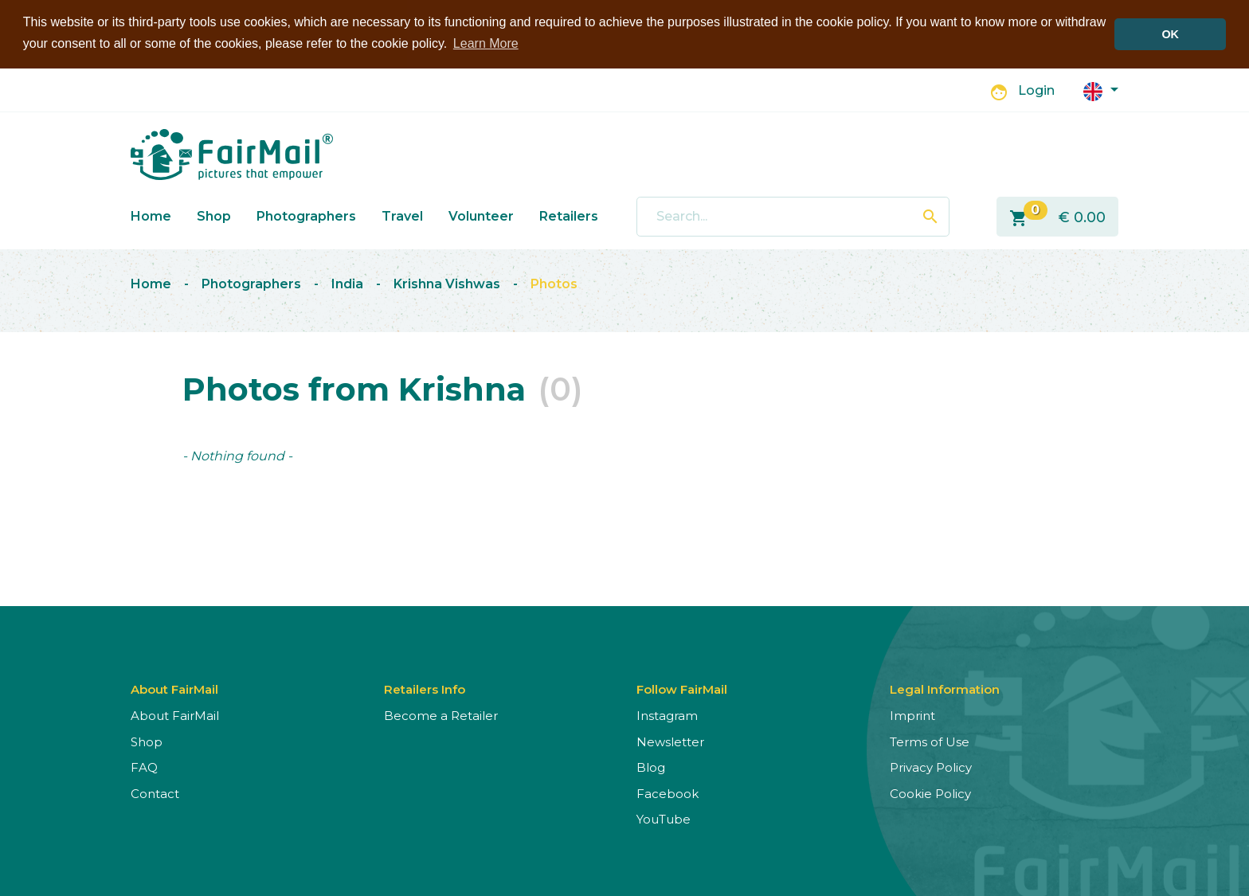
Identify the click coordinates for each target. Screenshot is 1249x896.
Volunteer (481, 215)
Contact (155, 792)
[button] (1100, 89)
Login (1036, 89)
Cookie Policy (930, 792)
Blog (650, 766)
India (347, 283)
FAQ (144, 766)
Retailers (568, 215)
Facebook (667, 792)
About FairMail (175, 714)
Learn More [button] (486, 43)
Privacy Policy (931, 766)
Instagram (667, 714)
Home (151, 215)
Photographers (306, 215)
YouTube (663, 818)
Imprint (912, 714)
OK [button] (1170, 34)
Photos (554, 283)
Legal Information (945, 688)
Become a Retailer (441, 714)
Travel (402, 215)
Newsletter (670, 741)
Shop (214, 215)
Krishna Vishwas (446, 283)
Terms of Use (929, 741)
